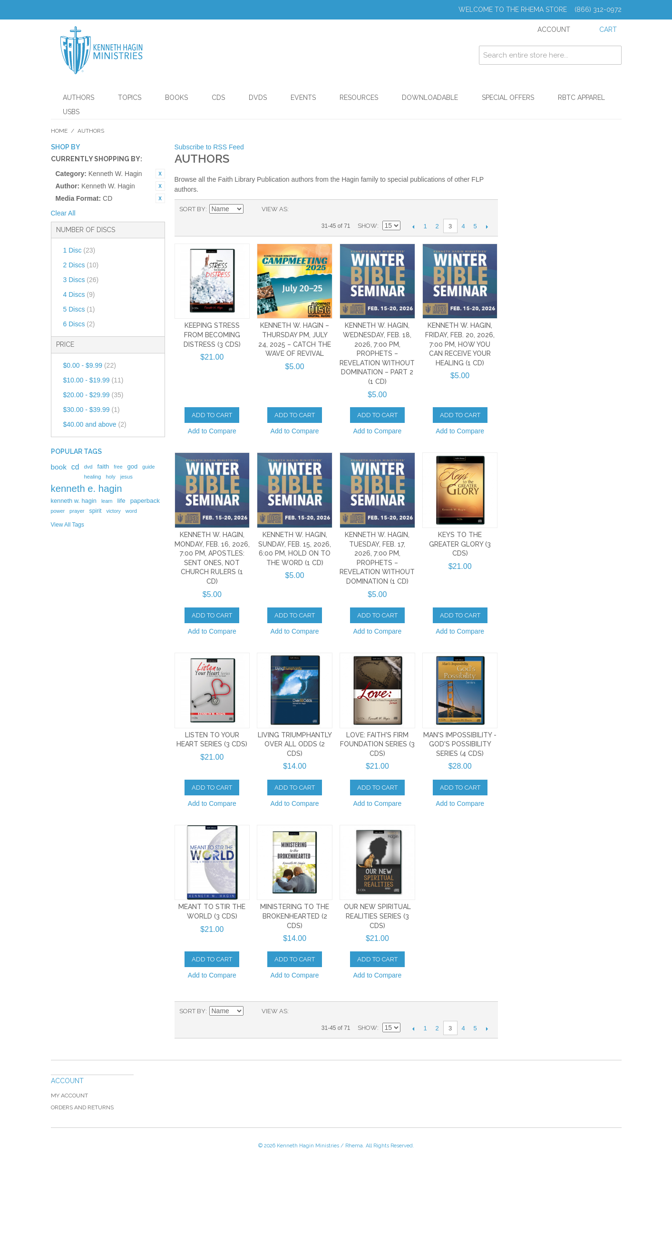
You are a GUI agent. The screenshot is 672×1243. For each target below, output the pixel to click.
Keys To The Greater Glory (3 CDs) (460, 544)
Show (367, 225)
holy (111, 477)
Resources (359, 97)
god (132, 466)
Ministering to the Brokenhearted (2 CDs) (294, 916)
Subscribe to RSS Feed (209, 147)
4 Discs (79, 294)
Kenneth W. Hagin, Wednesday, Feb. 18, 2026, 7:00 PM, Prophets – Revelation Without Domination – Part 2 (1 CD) (377, 353)
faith (103, 466)
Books (176, 97)
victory (114, 511)
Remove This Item (160, 173)
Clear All (63, 213)
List (315, 209)
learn (107, 501)
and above (95, 424)
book (59, 467)
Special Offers (508, 97)
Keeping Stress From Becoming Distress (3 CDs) (212, 335)
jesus (126, 477)
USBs (71, 112)
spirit (95, 511)
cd (75, 467)
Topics (129, 97)
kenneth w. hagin (74, 500)
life (121, 500)
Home (59, 130)
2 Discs (81, 265)
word (131, 511)
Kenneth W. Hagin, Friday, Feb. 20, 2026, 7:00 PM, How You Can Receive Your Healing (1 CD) (460, 344)
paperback (145, 500)
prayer (76, 511)
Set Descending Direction (252, 209)
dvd (88, 467)
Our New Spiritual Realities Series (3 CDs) (377, 916)
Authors (78, 97)
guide (148, 467)
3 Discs (81, 280)
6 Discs (79, 324)
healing (92, 477)
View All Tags (67, 524)
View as (274, 209)
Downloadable (430, 97)
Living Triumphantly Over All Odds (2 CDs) (295, 744)
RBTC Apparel (581, 97)
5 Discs (79, 309)
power (58, 511)
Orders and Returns (82, 1107)
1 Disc (79, 250)
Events (303, 97)
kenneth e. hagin (86, 488)
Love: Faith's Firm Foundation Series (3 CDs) (377, 744)
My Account (69, 1095)
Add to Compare (212, 431)
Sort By (192, 209)
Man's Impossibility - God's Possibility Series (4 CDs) (460, 744)
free (118, 467)
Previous (413, 226)
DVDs (258, 97)
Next (487, 226)
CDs (218, 97)
